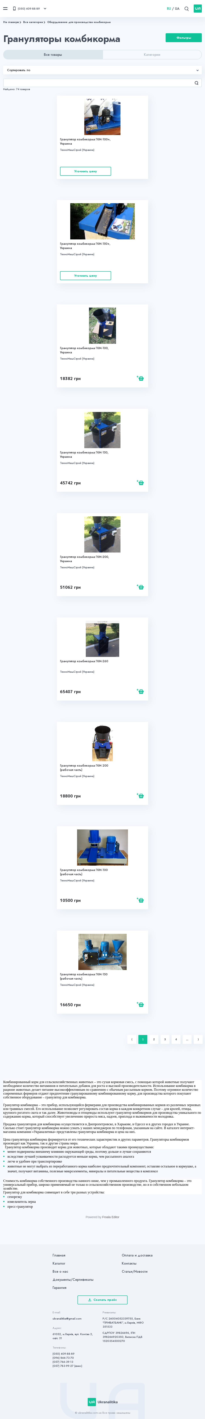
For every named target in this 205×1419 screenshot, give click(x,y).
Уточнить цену (85, 171)
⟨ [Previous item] (131, 1039)
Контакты (129, 1263)
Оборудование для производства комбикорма (79, 22)
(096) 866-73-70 (63, 1358)
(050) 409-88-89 (64, 1354)
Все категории (33, 22)
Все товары (53, 54)
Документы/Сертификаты (73, 1279)
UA (177, 8)
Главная (59, 1255)
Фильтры (183, 38)
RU (169, 8)
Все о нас (60, 1271)
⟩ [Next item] (198, 1039)
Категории (152, 54)
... (187, 1039)
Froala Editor (110, 1217)
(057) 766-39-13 (63, 1362)
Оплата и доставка (137, 1255)
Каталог (59, 1263)
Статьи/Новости (135, 1271)
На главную (11, 22)
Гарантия (59, 1287)
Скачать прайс (102, 1299)
